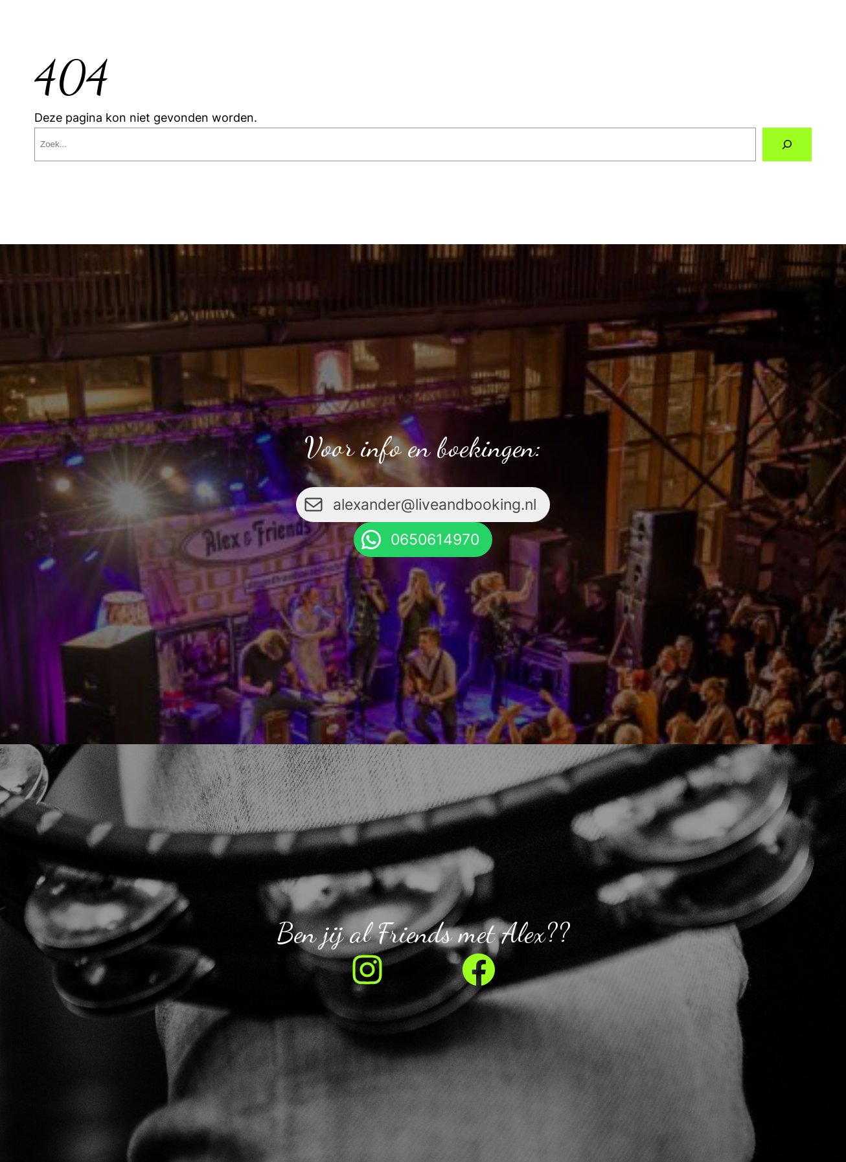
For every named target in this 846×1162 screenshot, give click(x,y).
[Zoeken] (787, 144)
